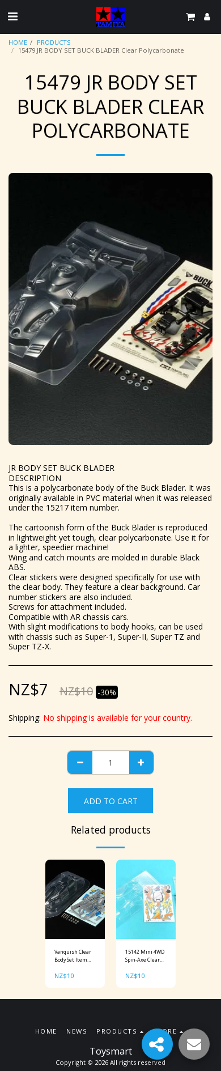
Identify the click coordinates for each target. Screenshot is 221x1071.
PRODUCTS (54, 42)
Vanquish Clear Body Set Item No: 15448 (72, 955)
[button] (12, 16)
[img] (75, 899)
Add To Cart (111, 801)
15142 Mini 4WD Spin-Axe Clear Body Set (144, 955)
